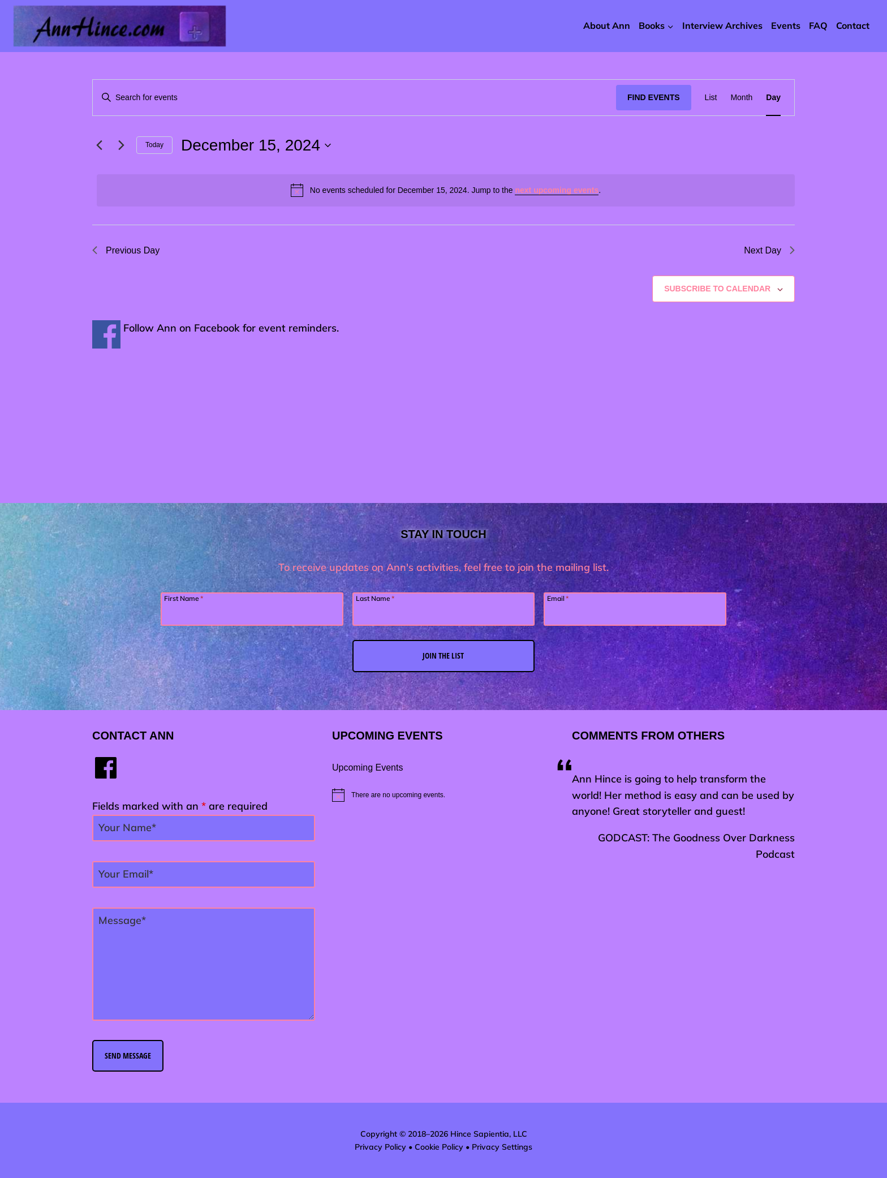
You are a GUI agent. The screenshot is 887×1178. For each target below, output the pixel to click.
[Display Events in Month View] (741, 97)
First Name (183, 598)
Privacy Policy (380, 1147)
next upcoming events (556, 190)
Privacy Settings (502, 1147)
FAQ (818, 25)
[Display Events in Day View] (773, 97)
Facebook (217, 327)
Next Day (769, 250)
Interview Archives (722, 25)
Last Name (375, 598)
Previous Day (126, 250)
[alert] (446, 190)
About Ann (606, 25)
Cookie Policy (439, 1147)
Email (558, 598)
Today (154, 145)
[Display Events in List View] (711, 97)
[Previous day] (99, 145)
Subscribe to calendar (717, 288)
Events (785, 25)
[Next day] (121, 145)
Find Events (653, 97)
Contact (852, 25)
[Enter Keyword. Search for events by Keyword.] (354, 97)
